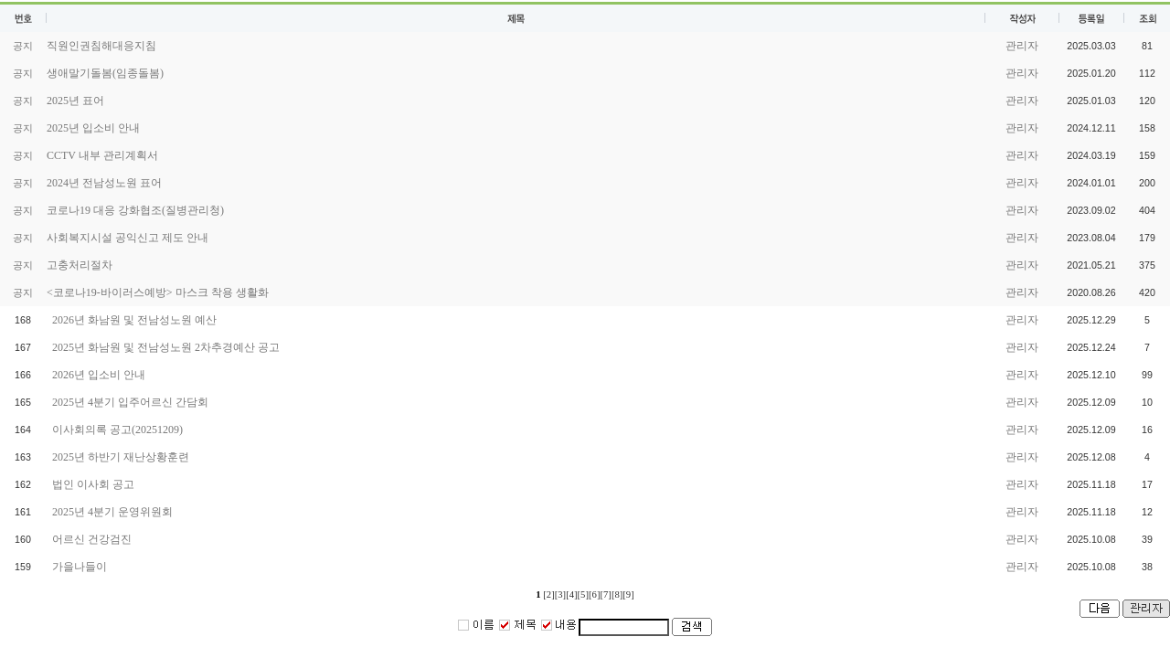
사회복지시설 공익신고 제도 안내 (127, 237)
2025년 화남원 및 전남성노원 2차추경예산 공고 (166, 347)
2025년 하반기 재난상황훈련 (120, 457)
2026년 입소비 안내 (98, 374)
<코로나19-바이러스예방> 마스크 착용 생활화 (158, 292)
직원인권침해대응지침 (101, 45)
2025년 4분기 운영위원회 (112, 511)
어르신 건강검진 (92, 539)
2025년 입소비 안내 (93, 128)
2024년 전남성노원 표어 (104, 182)
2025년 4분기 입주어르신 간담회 (130, 402)
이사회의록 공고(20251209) (117, 429)
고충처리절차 (79, 265)
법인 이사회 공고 (93, 484)
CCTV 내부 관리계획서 (102, 155)
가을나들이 (79, 566)
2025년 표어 (75, 100)
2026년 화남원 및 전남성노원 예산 (134, 319)
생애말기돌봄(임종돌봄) (105, 73)
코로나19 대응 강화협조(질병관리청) (135, 210)
